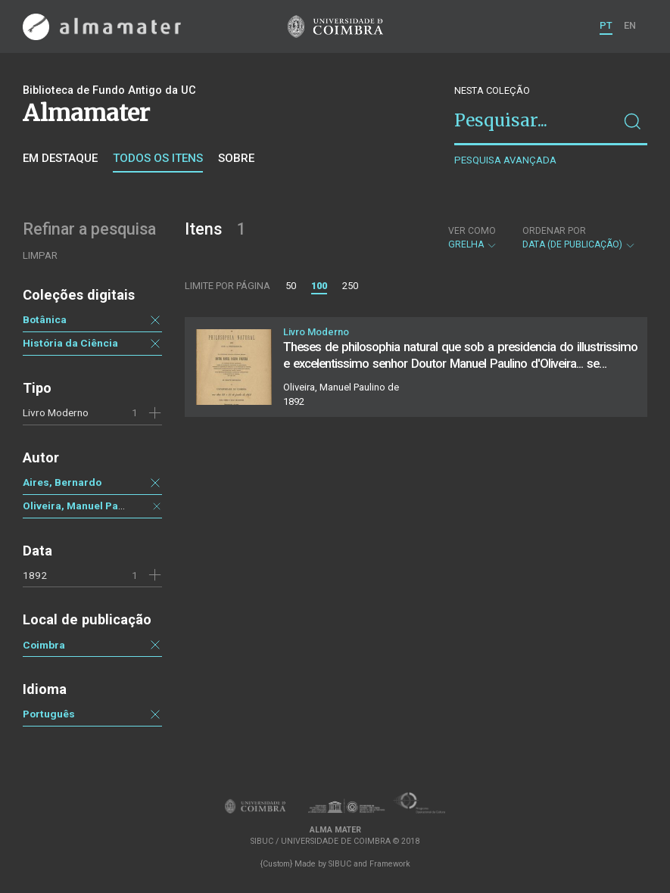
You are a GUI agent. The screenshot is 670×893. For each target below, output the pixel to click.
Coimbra (44, 645)
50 (290, 285)
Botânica (45, 319)
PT (606, 25)
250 (350, 285)
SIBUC (340, 864)
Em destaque (60, 158)
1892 (35, 575)
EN (630, 25)
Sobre (236, 158)
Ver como (472, 231)
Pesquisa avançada (505, 160)
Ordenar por (554, 231)
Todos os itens (158, 158)
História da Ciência (70, 343)
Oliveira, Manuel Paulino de (90, 505)
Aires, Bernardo (62, 482)
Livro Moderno (56, 412)
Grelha (472, 237)
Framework (389, 864)
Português (49, 714)
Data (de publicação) (579, 237)
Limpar (40, 255)
